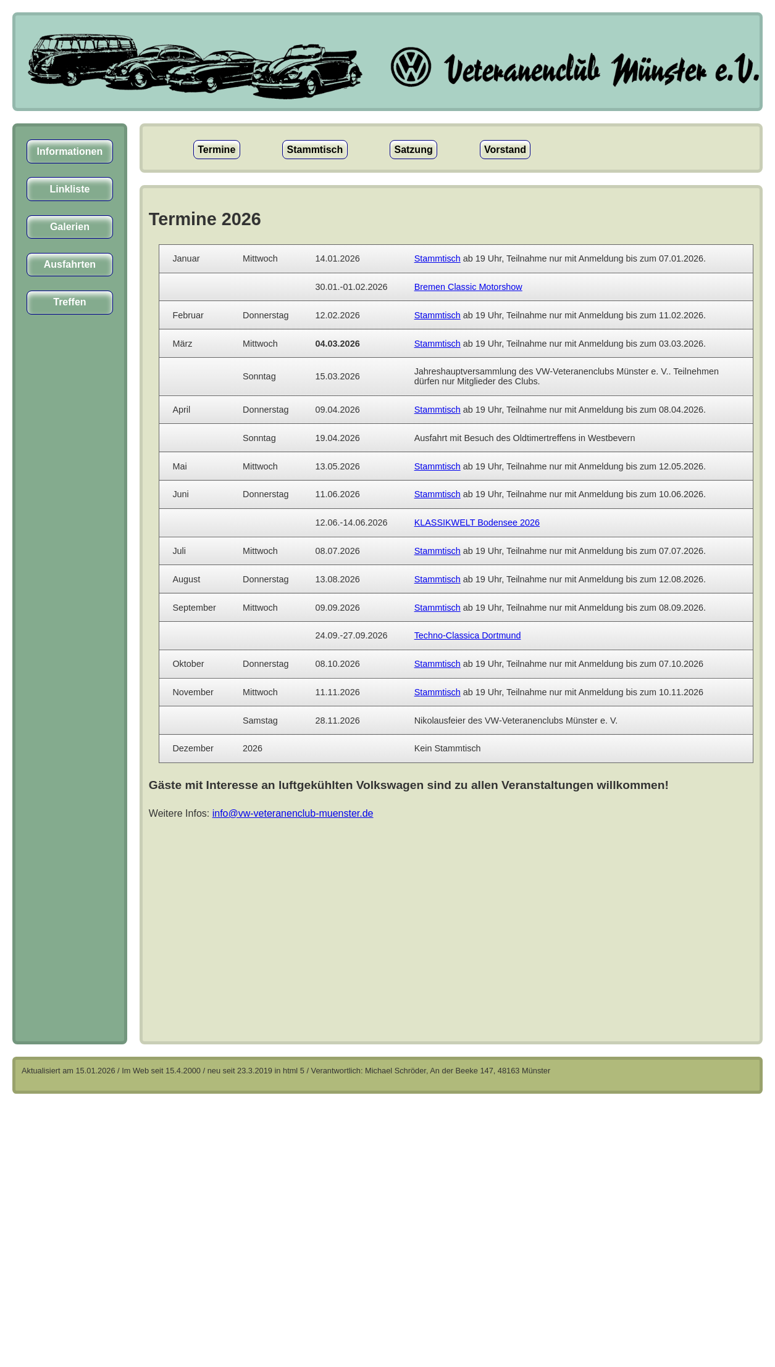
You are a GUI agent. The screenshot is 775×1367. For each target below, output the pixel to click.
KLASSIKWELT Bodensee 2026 (477, 522)
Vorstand (505, 149)
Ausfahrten (70, 264)
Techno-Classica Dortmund (467, 635)
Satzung (413, 149)
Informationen (70, 151)
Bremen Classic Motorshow (468, 287)
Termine (216, 149)
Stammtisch (315, 149)
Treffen (69, 302)
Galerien (70, 226)
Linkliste (69, 189)
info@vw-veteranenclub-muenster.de (293, 813)
